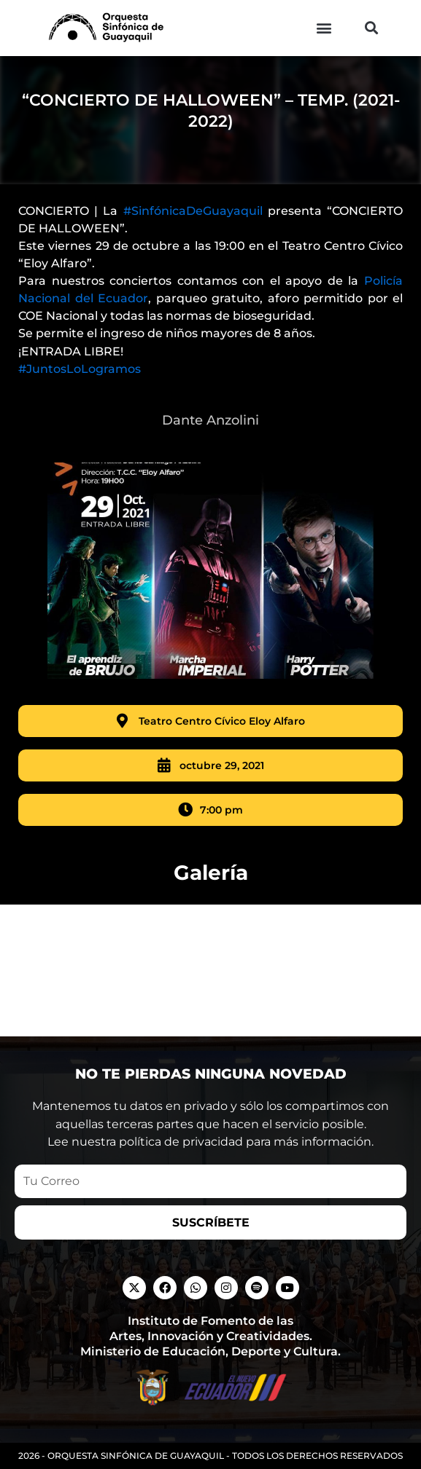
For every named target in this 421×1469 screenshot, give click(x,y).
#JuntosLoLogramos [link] (79, 386)
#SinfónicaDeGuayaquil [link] (193, 228)
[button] (324, 28)
